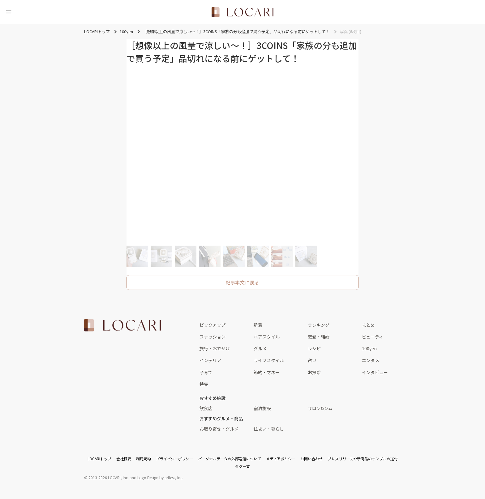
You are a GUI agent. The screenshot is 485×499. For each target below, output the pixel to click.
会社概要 (123, 458)
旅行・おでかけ (215, 348)
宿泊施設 (262, 408)
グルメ (260, 348)
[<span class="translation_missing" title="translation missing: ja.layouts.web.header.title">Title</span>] (242, 12)
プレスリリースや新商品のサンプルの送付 (363, 458)
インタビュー (375, 372)
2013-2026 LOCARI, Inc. (108, 477)
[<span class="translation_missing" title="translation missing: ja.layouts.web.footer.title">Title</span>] (122, 325)
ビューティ (372, 337)
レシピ (314, 348)
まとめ (368, 325)
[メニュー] (8, 12)
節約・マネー (267, 372)
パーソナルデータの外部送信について (229, 458)
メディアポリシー (280, 458)
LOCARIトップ (99, 458)
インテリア (210, 360)
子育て (206, 372)
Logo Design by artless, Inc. (160, 477)
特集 (204, 384)
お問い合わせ (311, 458)
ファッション (212, 337)
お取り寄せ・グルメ (219, 429)
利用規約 (143, 458)
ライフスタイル (269, 360)
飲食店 (206, 408)
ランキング (318, 325)
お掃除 (314, 372)
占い (312, 360)
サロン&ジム (320, 408)
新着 (258, 325)
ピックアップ (212, 325)
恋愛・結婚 (318, 337)
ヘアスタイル (267, 337)
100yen (369, 348)
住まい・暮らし (269, 429)
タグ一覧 (242, 466)
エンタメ (370, 360)
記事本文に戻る (242, 282)
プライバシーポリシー (174, 458)
